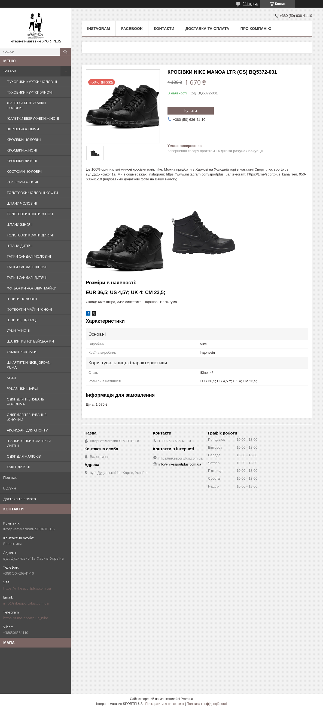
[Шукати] (65, 52)
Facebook (132, 28)
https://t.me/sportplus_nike (25, 617)
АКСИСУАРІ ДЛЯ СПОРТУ (27, 430)
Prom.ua (187, 699)
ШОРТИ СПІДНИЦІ (21, 319)
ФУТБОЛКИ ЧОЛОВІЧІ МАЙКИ (31, 288)
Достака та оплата (19, 498)
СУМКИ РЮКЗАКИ (21, 351)
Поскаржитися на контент (164, 704)
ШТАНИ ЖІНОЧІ (19, 224)
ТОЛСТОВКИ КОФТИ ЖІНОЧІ (30, 213)
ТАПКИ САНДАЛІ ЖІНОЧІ (27, 266)
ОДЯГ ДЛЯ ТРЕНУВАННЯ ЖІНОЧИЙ (27, 417)
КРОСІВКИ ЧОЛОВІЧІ (24, 139)
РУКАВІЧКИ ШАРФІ (22, 388)
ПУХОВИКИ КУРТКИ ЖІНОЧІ (30, 92)
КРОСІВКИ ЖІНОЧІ (22, 150)
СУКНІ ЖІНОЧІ (18, 330)
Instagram (98, 28)
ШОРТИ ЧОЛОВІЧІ (22, 298)
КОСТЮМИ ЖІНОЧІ (22, 182)
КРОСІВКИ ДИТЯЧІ (22, 160)
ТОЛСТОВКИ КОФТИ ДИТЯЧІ (30, 235)
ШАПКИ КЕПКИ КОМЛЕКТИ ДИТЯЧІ (29, 443)
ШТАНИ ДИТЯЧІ (19, 245)
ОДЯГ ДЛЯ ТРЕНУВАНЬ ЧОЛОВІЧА (25, 401)
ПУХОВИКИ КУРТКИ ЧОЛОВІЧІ (32, 81)
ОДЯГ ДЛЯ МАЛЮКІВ (24, 456)
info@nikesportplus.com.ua (26, 603)
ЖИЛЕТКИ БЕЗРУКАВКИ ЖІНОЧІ (33, 118)
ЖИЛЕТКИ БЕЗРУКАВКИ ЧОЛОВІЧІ (26, 105)
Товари (9, 71)
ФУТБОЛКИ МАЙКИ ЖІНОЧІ (29, 309)
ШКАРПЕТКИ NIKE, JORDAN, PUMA (29, 365)
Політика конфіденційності (207, 704)
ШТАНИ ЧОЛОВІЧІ (22, 203)
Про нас (10, 477)
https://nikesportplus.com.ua (27, 588)
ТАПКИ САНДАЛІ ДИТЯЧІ (27, 277)
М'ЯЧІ (11, 377)
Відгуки (9, 488)
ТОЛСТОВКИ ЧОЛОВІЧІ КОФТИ (32, 192)
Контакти (164, 28)
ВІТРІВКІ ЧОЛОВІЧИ (23, 129)
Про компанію (256, 28)
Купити (190, 110)
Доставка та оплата (207, 28)
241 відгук (250, 4)
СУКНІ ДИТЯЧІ (18, 466)
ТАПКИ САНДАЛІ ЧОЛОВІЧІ (29, 256)
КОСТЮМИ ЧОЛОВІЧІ (24, 171)
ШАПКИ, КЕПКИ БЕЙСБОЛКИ (30, 341)
